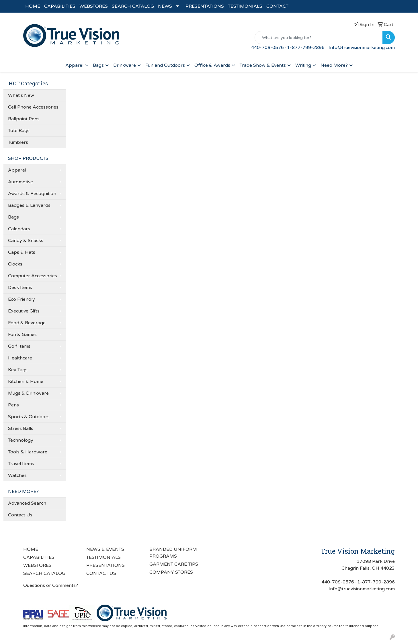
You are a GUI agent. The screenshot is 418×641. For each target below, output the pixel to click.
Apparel (74, 65)
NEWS (165, 6)
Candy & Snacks (25, 240)
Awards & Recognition (32, 193)
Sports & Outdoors (29, 417)
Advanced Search (27, 503)
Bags (98, 65)
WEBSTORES (93, 6)
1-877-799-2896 (306, 47)
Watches (17, 475)
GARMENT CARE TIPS (173, 564)
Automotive (20, 182)
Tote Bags (19, 130)
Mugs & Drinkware (28, 393)
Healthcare (20, 358)
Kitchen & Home (25, 381)
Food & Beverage (27, 323)
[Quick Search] (319, 37)
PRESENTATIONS (204, 6)
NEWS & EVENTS (105, 549)
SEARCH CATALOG (133, 6)
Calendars (19, 229)
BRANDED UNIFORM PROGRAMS (173, 552)
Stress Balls (20, 428)
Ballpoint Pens (24, 119)
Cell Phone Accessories (33, 107)
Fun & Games (22, 334)
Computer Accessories (32, 276)
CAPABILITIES (59, 6)
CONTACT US (101, 573)
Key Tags (18, 370)
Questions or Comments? (50, 585)
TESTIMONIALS (245, 6)
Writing (303, 65)
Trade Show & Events (263, 65)
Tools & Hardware (27, 452)
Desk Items (20, 287)
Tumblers (18, 142)
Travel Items (21, 464)
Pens (13, 405)
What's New (21, 95)
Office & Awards (212, 65)
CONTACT (277, 6)
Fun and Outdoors (165, 65)
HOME (32, 6)
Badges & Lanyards (29, 205)
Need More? (334, 65)
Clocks (15, 264)
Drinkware (124, 65)
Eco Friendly (21, 299)
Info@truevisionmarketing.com (362, 47)
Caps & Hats (21, 252)
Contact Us (20, 515)
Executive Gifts (24, 311)
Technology (20, 440)
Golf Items (19, 346)
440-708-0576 (267, 47)
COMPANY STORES (171, 572)
